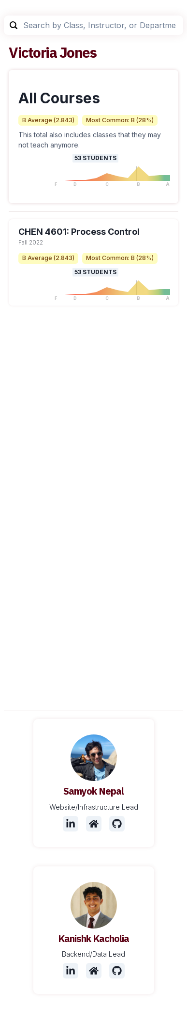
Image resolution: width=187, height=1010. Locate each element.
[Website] (93, 823)
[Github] (117, 823)
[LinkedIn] (70, 823)
